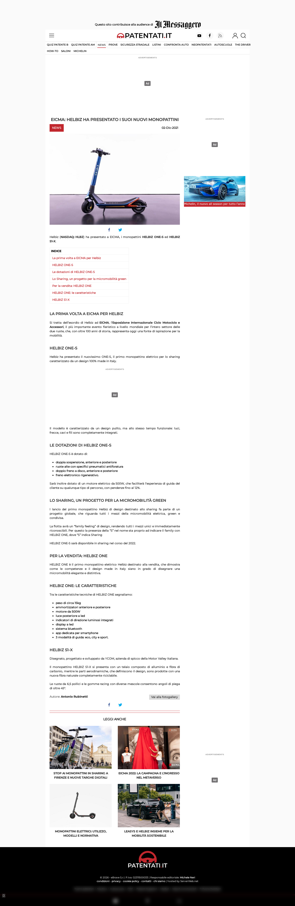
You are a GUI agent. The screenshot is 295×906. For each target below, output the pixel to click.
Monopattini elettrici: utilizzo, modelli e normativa (80, 834)
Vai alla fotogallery (164, 697)
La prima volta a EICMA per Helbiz (76, 258)
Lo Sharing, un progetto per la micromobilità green (89, 279)
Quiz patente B (57, 44)
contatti (146, 881)
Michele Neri (187, 877)
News (102, 44)
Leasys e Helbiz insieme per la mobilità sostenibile (149, 834)
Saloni (66, 51)
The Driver (243, 44)
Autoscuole (223, 44)
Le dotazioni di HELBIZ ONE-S (73, 272)
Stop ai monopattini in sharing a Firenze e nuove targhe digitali (80, 775)
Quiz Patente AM (83, 44)
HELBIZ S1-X (60, 300)
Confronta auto (176, 44)
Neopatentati (201, 44)
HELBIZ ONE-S (62, 265)
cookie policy (131, 881)
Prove (113, 44)
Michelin (80, 51)
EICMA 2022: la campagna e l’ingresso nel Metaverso (148, 775)
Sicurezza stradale (134, 44)
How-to (52, 51)
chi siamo (159, 881)
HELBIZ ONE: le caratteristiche (74, 293)
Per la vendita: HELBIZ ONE (71, 286)
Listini (156, 44)
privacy (116, 881)
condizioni (103, 881)
